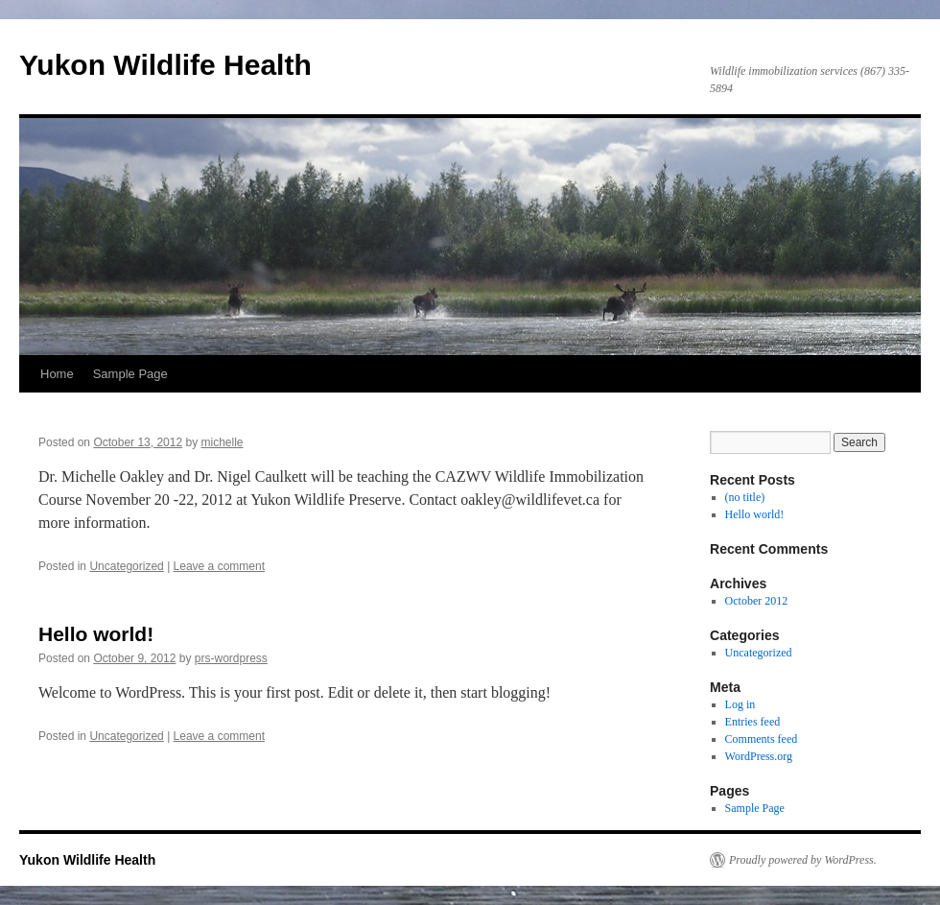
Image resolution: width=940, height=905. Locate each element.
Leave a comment (219, 566)
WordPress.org (758, 756)
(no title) (745, 497)
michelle (222, 442)
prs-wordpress (231, 658)
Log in (740, 704)
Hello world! (95, 634)
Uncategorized (126, 566)
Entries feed (753, 721)
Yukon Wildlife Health (165, 65)
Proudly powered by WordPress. (803, 860)
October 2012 (756, 600)
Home (57, 374)
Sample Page (130, 374)
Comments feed (761, 739)
